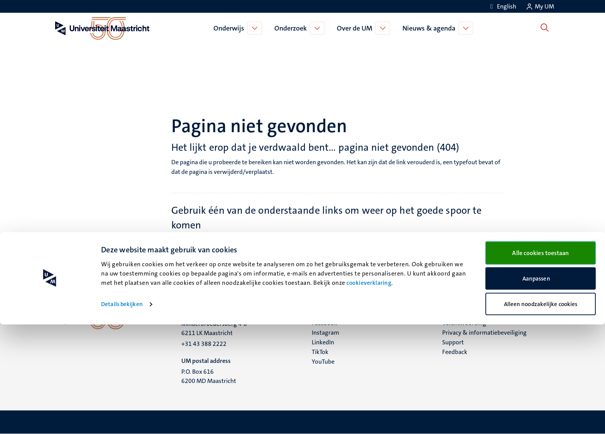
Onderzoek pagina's (379, 240)
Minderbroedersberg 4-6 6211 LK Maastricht (214, 328)
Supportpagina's (374, 249)
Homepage (201, 240)
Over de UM (356, 28)
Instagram (325, 332)
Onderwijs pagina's (211, 249)
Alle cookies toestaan (540, 362)
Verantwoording (464, 323)
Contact (452, 313)
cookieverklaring (368, 393)
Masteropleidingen (211, 269)
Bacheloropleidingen (213, 259)
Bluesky (322, 313)
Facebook (324, 323)
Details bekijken (122, 414)
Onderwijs (230, 28)
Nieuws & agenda (430, 28)
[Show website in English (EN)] (502, 6)
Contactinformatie (377, 269)
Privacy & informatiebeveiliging (484, 332)
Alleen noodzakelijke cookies (541, 413)
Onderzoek (292, 28)
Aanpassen (540, 388)
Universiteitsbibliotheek (385, 259)
